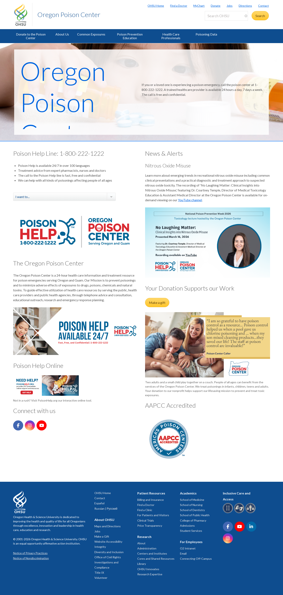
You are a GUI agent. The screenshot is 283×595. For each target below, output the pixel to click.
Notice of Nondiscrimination (31, 558)
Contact (263, 5)
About (141, 543)
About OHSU (104, 520)
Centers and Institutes (152, 553)
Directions (245, 5)
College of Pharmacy (193, 520)
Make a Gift (101, 536)
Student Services (191, 530)
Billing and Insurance (150, 499)
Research (144, 537)
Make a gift (157, 302)
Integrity (100, 546)
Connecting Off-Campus (196, 558)
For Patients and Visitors (153, 515)
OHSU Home (156, 5)
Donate (215, 5)
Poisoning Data (206, 34)
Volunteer (100, 577)
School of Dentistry (192, 510)
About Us (62, 34)
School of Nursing (191, 505)
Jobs (230, 5)
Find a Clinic (144, 510)
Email (183, 553)
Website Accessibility (108, 541)
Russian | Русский (105, 508)
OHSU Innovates (148, 569)
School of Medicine (192, 499)
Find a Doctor (178, 5)
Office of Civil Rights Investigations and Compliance (107, 562)
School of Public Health (195, 515)
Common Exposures (91, 34)
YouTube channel (190, 200)
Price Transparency (149, 525)
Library (141, 563)
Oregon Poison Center (68, 14)
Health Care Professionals (170, 36)
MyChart (199, 5)
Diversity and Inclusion (109, 552)
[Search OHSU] (226, 16)
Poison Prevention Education (130, 36)
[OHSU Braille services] (228, 512)
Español (99, 503)
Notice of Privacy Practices (30, 553)
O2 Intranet (188, 548)
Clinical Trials (145, 520)
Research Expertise (149, 574)
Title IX (99, 572)
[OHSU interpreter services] (251, 512)
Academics (188, 493)
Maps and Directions (107, 526)
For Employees (191, 542)
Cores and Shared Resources (155, 558)
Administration (146, 548)
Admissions (187, 525)
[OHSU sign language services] (239, 512)
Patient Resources (151, 493)
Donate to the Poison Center (31, 36)
